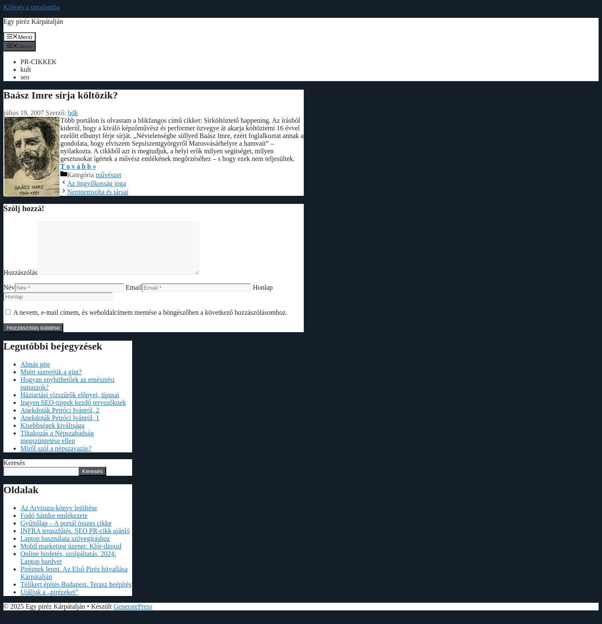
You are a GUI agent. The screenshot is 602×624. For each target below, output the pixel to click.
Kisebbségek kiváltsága (52, 435)
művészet (108, 174)
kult (25, 69)
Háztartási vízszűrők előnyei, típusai (69, 405)
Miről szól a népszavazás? (55, 458)
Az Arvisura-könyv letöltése (58, 518)
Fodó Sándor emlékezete (54, 525)
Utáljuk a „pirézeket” (49, 602)
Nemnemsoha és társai (97, 191)
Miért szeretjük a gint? (51, 382)
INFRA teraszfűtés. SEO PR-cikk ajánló (75, 541)
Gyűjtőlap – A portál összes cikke (66, 533)
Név (9, 297)
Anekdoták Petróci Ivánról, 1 (59, 428)
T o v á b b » (78, 166)
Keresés (14, 473)
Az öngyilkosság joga (96, 183)
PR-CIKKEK (38, 61)
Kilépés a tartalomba (31, 7)
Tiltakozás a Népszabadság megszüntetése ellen (57, 447)
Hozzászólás (20, 282)
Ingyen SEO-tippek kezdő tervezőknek (73, 412)
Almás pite (35, 374)
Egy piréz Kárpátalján (33, 21)
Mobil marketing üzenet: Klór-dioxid (70, 556)
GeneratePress (133, 616)
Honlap (263, 297)
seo (24, 77)
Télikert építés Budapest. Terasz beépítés (75, 594)
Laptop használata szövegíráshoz (65, 548)
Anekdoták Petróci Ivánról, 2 (59, 420)
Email (134, 297)
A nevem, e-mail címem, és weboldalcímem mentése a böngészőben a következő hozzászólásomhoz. (150, 322)
